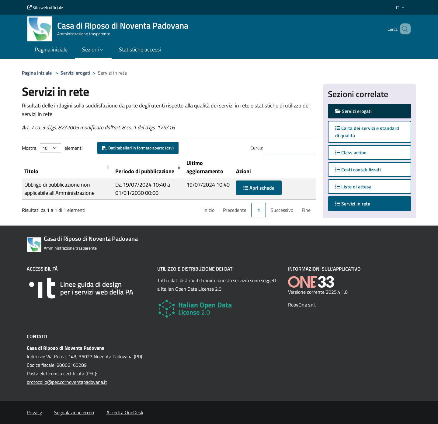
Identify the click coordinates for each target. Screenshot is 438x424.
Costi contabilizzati (358, 169)
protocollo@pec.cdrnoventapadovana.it (67, 382)
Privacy (34, 412)
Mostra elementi (52, 148)
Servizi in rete (358, 203)
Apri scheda (258, 187)
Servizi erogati (75, 72)
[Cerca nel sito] (403, 29)
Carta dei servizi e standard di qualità (367, 131)
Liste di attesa (353, 186)
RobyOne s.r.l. (302, 304)
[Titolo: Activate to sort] (67, 167)
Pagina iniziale (37, 72)
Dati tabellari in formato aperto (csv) (138, 148)
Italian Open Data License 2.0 (191, 289)
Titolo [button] (31, 171)
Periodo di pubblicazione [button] (144, 171)
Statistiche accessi (140, 49)
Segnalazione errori (74, 412)
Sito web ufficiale (45, 7)
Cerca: (256, 147)
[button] (401, 7)
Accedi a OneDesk (124, 412)
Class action (351, 152)
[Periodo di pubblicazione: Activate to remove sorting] (148, 167)
